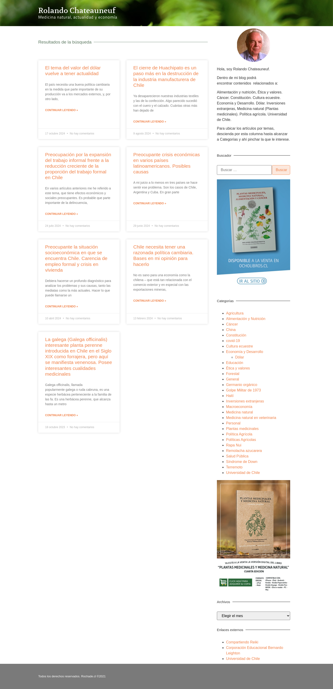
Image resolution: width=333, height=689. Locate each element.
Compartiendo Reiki (242, 642)
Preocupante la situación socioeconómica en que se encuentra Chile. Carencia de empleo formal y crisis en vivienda (76, 258)
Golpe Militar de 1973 (243, 390)
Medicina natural (239, 412)
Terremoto (234, 467)
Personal (233, 423)
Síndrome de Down (241, 462)
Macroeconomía (239, 407)
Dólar (239, 357)
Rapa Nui (233, 445)
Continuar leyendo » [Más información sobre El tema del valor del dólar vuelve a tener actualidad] (61, 110)
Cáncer (232, 324)
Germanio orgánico (241, 385)
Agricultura (234, 313)
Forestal (232, 374)
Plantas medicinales (242, 429)
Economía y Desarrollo (244, 352)
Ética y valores (238, 368)
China (231, 330)
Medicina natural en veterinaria (251, 418)
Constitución (236, 335)
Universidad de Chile (243, 473)
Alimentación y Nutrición (245, 319)
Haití (230, 396)
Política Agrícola (239, 434)
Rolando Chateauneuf (76, 10)
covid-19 (233, 341)
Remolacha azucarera (244, 451)
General (232, 379)
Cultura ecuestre (239, 346)
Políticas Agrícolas (241, 440)
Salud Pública (237, 456)
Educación (234, 363)
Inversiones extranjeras (245, 401)
